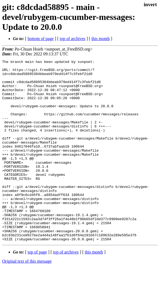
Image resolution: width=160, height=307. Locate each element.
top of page (37, 288)
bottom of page (41, 38)
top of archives (72, 38)
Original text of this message (27, 297)
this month (100, 38)
